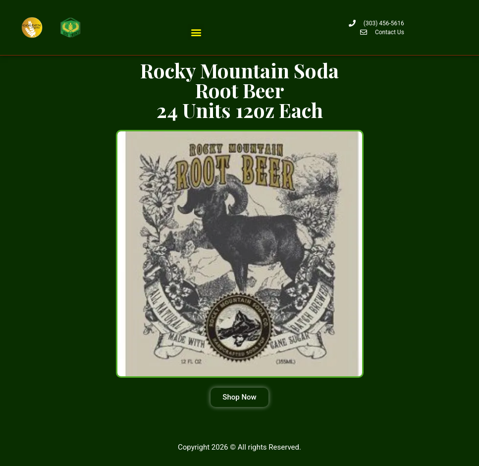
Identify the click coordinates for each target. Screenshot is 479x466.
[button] (196, 32)
